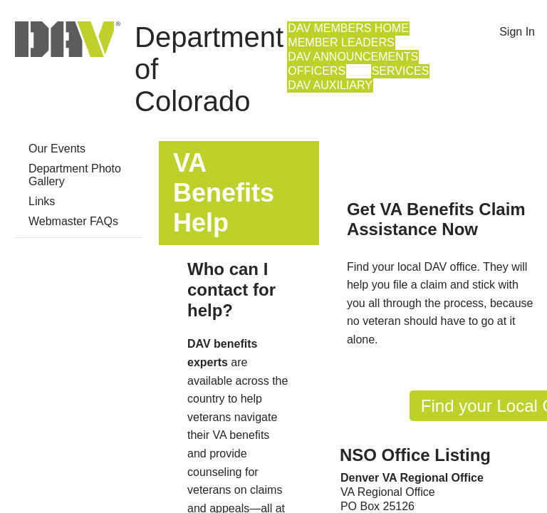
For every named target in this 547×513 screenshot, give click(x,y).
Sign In (517, 32)
